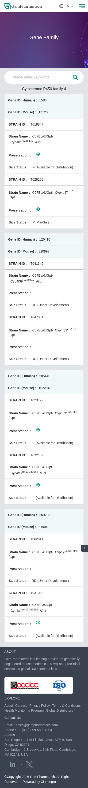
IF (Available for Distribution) (52, 167)
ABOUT (10, 652)
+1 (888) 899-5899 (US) (34, 730)
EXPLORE (12, 698)
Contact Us (12, 718)
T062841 (36, 539)
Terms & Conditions (66, 705)
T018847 (36, 124)
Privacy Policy (39, 705)
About (8, 705)
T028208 (36, 179)
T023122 (36, 400)
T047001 (36, 317)
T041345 (36, 263)
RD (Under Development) (50, 305)
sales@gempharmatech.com (37, 725)
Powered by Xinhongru (39, 782)
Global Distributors (59, 710)
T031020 (36, 593)
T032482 (36, 455)
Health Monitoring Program (24, 710)
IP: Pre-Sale (40, 222)
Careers (21, 705)
